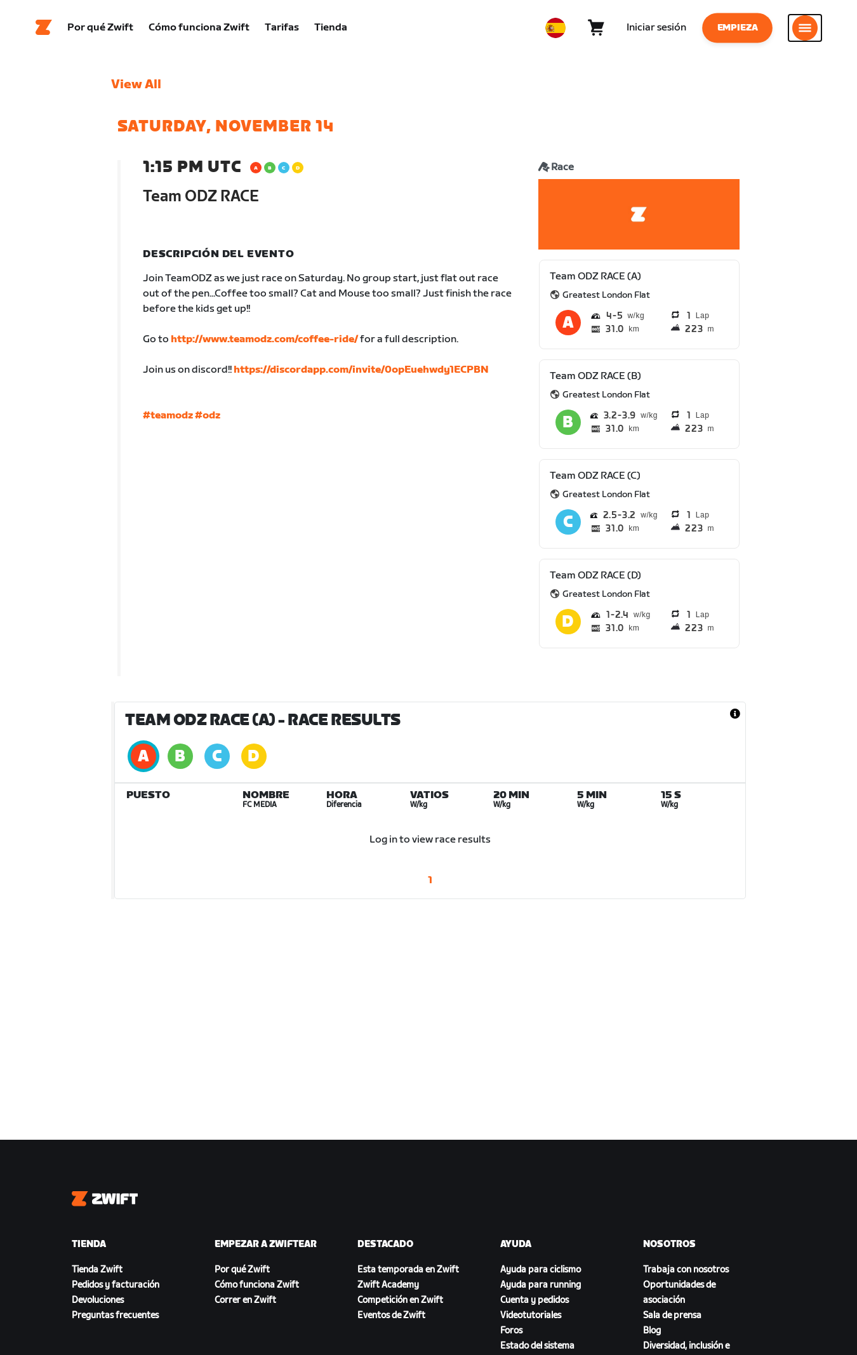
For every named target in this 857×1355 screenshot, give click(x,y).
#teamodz (168, 417)
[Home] (44, 28)
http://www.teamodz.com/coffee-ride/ (264, 341)
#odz (207, 417)
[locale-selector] (555, 28)
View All (136, 85)
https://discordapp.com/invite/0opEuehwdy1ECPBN (361, 371)
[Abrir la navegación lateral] (804, 28)
